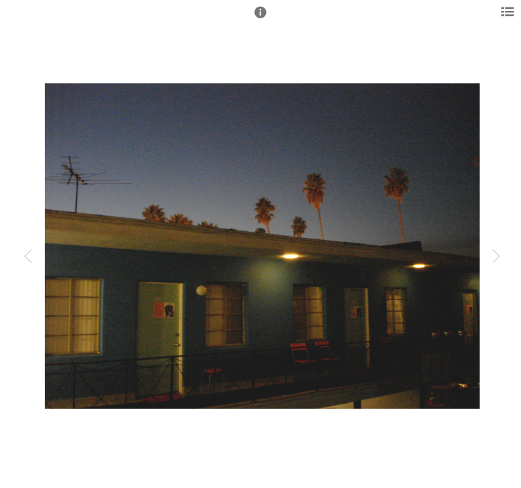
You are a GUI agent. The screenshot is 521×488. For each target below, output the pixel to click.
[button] (260, 18)
